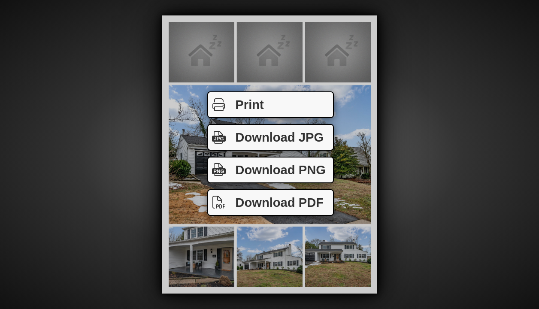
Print (236, 105)
